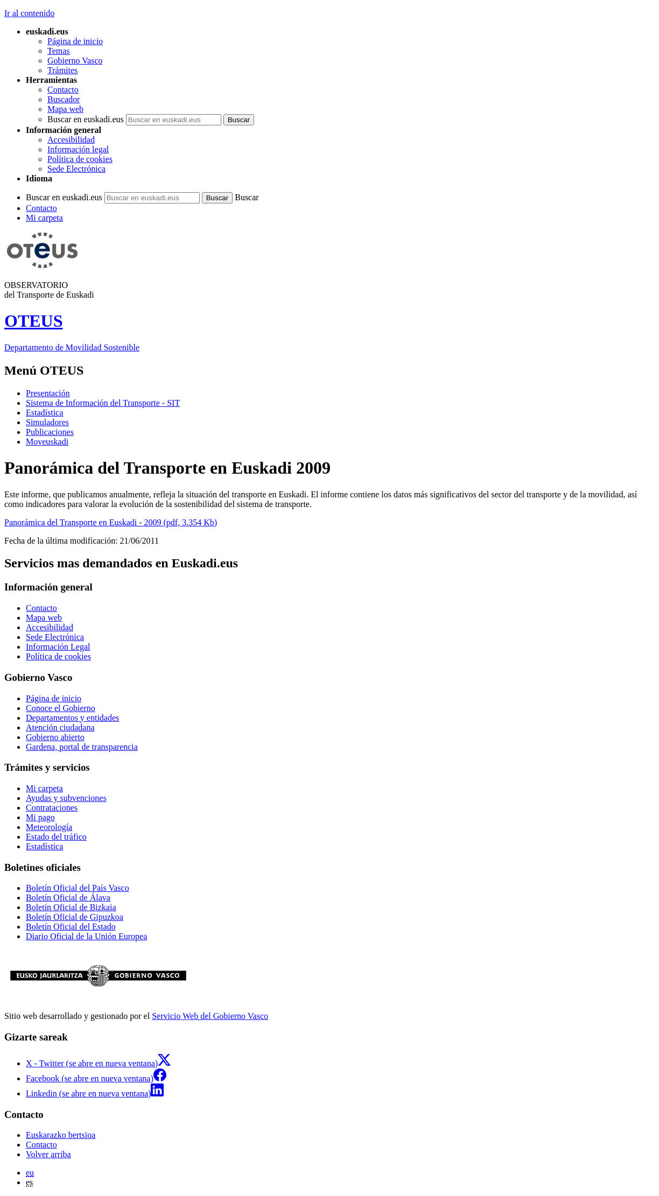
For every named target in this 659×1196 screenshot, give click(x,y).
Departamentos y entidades (72, 717)
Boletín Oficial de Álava (68, 897)
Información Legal (58, 646)
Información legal (78, 149)
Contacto (63, 89)
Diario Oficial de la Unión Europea (86, 936)
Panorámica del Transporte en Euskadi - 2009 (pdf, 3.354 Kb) (110, 522)
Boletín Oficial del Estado (71, 926)
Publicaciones (50, 432)
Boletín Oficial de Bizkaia (71, 907)
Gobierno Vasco (74, 60)
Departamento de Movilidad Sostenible (71, 347)
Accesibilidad (71, 139)
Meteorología (49, 827)
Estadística (44, 412)
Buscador (63, 99)
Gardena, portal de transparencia (82, 746)
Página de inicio (75, 41)
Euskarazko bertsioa (60, 1134)
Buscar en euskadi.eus (85, 119)
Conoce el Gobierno (60, 708)
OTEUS (33, 320)
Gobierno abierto (55, 737)
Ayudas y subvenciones (66, 798)
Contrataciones (52, 807)
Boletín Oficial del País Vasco (77, 887)
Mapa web (65, 109)
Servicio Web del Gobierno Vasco (210, 1016)
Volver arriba (48, 1154)
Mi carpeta (44, 217)
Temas (58, 50)
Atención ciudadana (60, 727)
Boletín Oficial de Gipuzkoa (74, 916)
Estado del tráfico (56, 836)
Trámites (62, 70)
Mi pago (40, 817)
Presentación (48, 393)
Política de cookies (80, 159)
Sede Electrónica (76, 168)
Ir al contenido (29, 13)
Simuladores (47, 422)
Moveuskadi (47, 441)
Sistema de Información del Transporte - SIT (103, 402)
